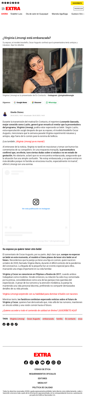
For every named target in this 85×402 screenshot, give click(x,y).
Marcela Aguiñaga (60, 14)
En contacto (70, 319)
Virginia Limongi (17, 319)
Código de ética (42, 369)
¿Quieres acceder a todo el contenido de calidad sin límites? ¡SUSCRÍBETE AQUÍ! (40, 310)
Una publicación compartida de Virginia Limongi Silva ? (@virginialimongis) (36, 241)
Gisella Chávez (17, 112)
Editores (42, 378)
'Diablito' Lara (16, 14)
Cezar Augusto (33, 319)
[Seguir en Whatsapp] (51, 102)
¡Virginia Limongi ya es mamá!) (30, 141)
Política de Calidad (42, 387)
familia (59, 319)
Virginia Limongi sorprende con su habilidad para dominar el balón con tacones (40, 294)
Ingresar (78, 9)
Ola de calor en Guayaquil (37, 14)
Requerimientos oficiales (42, 374)
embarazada (48, 319)
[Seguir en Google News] (20, 102)
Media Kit (42, 383)
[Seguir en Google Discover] (36, 102)
